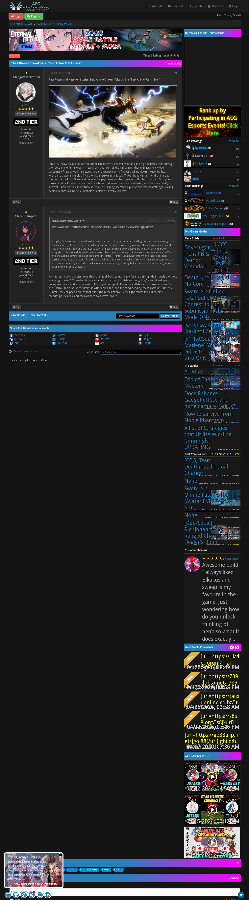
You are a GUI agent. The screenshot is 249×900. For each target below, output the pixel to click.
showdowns (90, 869)
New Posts (176, 6)
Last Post (15, 56)
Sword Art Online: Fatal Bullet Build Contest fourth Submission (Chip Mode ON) (205, 304)
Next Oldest (20, 315)
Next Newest (38, 315)
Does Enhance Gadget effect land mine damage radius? (209, 399)
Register (34, 16)
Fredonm (197, 171)
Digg (143, 335)
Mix (99, 343)
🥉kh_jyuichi (199, 163)
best (119, 869)
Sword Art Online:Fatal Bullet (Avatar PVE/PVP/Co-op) (208, 498)
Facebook (17, 335)
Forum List (154, 6)
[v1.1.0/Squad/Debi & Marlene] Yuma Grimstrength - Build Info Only (209, 348)
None (190, 481)
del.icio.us (17, 339)
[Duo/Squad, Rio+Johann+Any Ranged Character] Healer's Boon (206, 532)
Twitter (58, 335)
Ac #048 (194, 372)
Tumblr (58, 339)
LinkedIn (59, 343)
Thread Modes (173, 63)
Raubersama (232, 558)
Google (144, 343)
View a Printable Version (25, 351)
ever (106, 869)
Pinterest (102, 339)
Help (233, 6)
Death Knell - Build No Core (206, 280)
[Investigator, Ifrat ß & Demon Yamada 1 (210, 257)
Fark (14, 343)
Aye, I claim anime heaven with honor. (35, 883)
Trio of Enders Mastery (200, 382)
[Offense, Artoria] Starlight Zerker (205, 328)
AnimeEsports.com (21, 23)
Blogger (145, 339)
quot (73, 869)
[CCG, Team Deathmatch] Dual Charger (206, 466)
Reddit (101, 335)
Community (44, 23)
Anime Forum (64, 23)
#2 (175, 212)
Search (196, 6)
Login (16, 16)
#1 (175, 73)
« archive (234, 878)
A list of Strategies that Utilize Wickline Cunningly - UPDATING (208, 437)
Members (215, 6)
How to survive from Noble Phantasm (208, 417)
